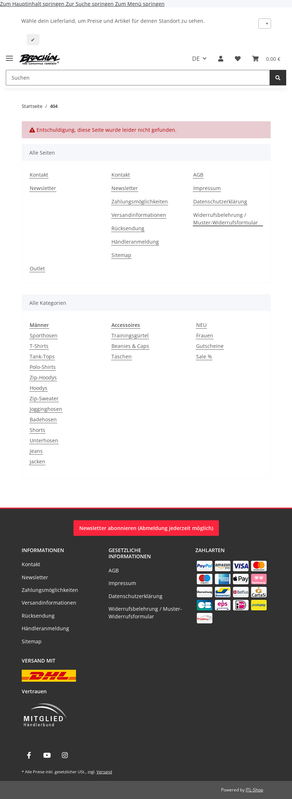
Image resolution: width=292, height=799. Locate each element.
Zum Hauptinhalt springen (33, 3)
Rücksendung (127, 228)
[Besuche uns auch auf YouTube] (46, 755)
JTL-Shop (254, 790)
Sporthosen (44, 335)
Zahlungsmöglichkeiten (139, 201)
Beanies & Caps (130, 345)
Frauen (204, 335)
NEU (201, 324)
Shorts (37, 429)
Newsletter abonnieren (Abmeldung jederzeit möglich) (146, 528)
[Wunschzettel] (237, 58)
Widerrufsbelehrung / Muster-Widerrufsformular (225, 218)
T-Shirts (39, 345)
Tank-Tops (42, 356)
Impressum (207, 188)
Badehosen (43, 419)
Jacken (37, 461)
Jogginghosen (46, 408)
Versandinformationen (138, 214)
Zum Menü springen (140, 3)
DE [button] (196, 59)
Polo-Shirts (43, 366)
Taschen (121, 356)
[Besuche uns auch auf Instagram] (64, 755)
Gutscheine (210, 345)
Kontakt (39, 174)
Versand (104, 771)
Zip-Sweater (44, 398)
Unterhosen (44, 440)
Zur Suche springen (90, 3)
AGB (198, 174)
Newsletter (43, 188)
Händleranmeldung (135, 241)
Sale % (204, 356)
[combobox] (264, 23)
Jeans (36, 450)
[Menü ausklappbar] (9, 55)
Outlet (37, 268)
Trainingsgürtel (130, 335)
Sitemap (121, 255)
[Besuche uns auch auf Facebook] (29, 755)
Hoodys (38, 387)
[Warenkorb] (266, 58)
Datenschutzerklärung (220, 201)
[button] (220, 58)
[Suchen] (138, 77)
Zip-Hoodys (43, 377)
